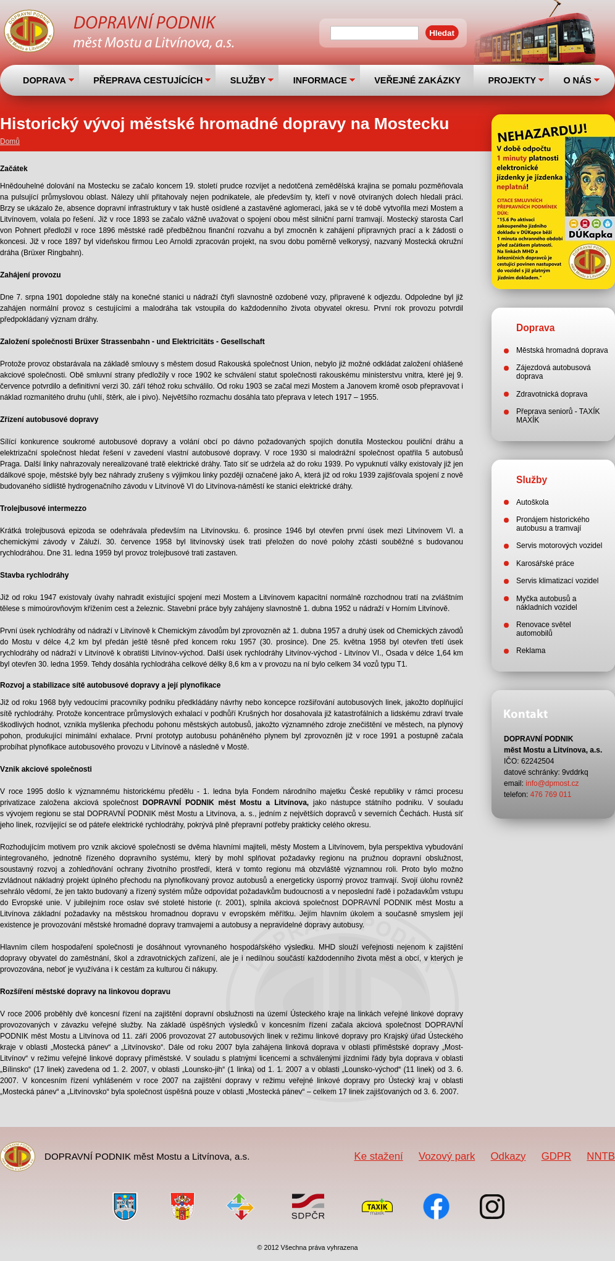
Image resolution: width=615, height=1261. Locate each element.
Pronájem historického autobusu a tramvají (553, 524)
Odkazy (508, 1156)
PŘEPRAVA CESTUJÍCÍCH (148, 80)
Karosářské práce (545, 563)
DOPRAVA (44, 80)
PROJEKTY (512, 80)
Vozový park (447, 1156)
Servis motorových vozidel (559, 545)
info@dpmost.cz (552, 783)
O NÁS (577, 80)
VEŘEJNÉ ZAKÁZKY (417, 80)
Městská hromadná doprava (562, 350)
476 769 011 (551, 794)
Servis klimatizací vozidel (557, 580)
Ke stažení (378, 1156)
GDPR (556, 1156)
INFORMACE (320, 80)
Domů (10, 141)
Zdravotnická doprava (551, 394)
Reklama (530, 650)
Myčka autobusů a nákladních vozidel (546, 603)
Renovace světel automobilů (543, 629)
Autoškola (532, 502)
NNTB (601, 1156)
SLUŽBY (248, 80)
